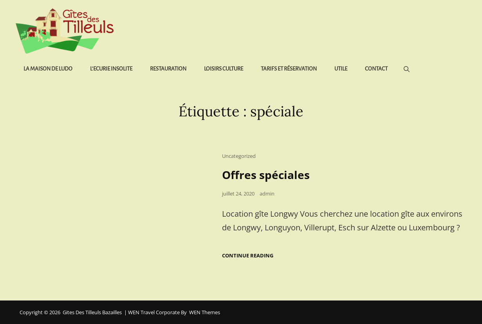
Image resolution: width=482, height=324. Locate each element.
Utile (340, 69)
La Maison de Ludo (47, 69)
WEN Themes (204, 312)
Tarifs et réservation (289, 69)
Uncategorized (239, 155)
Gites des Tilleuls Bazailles (92, 312)
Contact (376, 69)
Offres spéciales (266, 174)
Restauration (168, 69)
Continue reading (247, 255)
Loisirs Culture (223, 69)
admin (267, 193)
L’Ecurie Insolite (111, 69)
